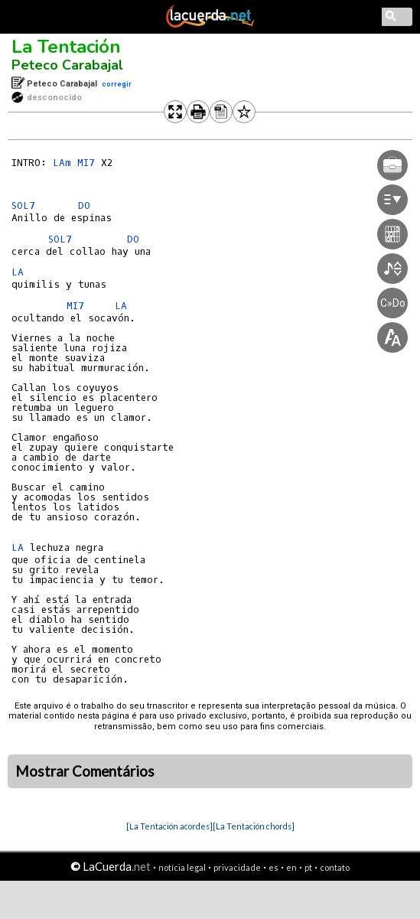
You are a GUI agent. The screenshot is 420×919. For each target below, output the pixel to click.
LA (17, 272)
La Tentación (66, 46)
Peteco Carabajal (67, 65)
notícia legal (182, 867)
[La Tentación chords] (254, 826)
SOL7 (23, 205)
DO (84, 205)
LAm (62, 162)
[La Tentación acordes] (169, 826)
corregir (117, 84)
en (291, 867)
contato (335, 867)
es (273, 867)
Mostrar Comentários (85, 771)
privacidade (237, 867)
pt (308, 867)
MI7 (86, 162)
